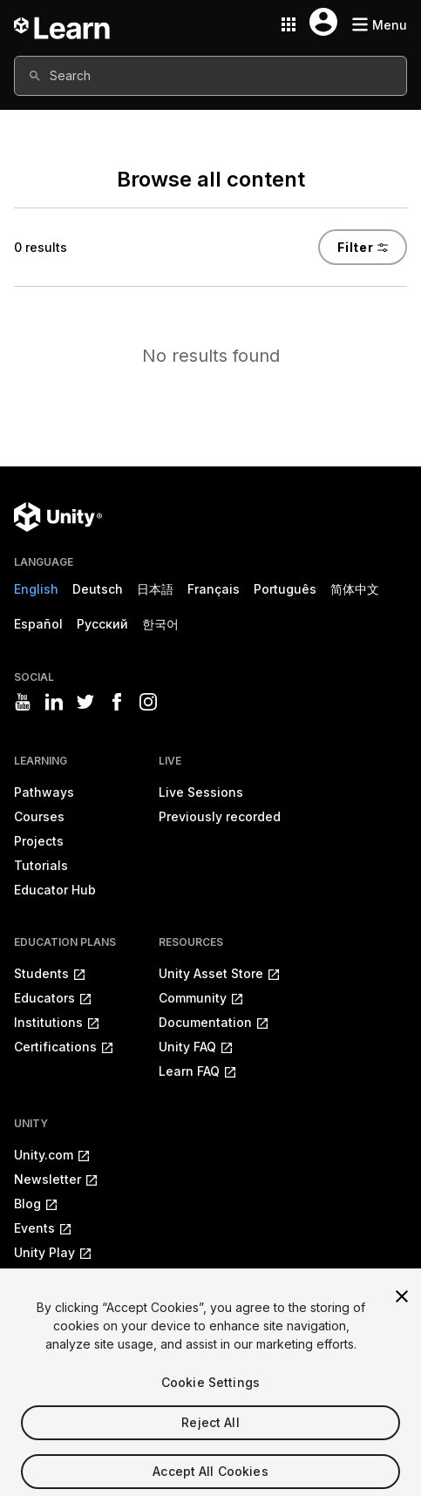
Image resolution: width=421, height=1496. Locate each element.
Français (213, 588)
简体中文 (354, 588)
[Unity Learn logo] (63, 24)
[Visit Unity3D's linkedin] (54, 702)
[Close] (401, 1312)
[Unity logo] (58, 517)
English (36, 588)
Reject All (210, 1438)
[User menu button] (323, 22)
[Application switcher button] (288, 24)
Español (38, 623)
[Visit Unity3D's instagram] (148, 702)
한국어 (160, 623)
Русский (102, 623)
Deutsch (97, 588)
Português (285, 588)
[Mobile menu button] (379, 25)
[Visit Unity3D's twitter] (85, 702)
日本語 (155, 588)
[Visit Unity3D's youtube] (22, 702)
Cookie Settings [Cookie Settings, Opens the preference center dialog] (210, 1398)
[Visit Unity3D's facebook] (117, 702)
